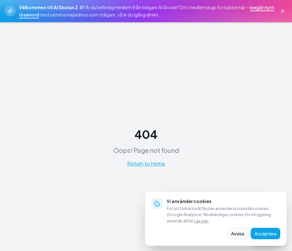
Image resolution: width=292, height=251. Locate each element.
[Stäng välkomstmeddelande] (282, 11)
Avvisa (237, 233)
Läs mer (201, 221)
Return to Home (146, 163)
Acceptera (265, 233)
